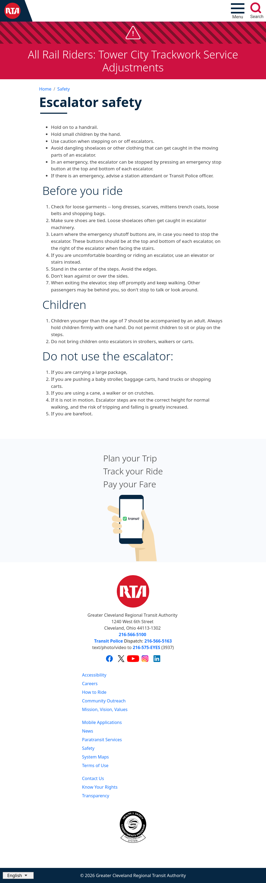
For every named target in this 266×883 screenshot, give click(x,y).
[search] (255, 7)
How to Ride (94, 692)
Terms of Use (95, 765)
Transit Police (108, 641)
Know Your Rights (100, 787)
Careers (90, 684)
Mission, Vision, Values (105, 709)
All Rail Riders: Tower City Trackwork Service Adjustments (133, 61)
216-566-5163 (158, 641)
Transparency (95, 796)
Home (45, 89)
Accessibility (94, 675)
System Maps (95, 757)
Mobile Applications (102, 722)
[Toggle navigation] (237, 11)
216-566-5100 (132, 634)
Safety (63, 89)
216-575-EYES (146, 647)
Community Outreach (104, 701)
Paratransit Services (102, 740)
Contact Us (93, 778)
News (87, 731)
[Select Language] (18, 875)
